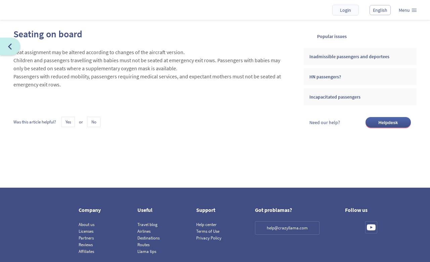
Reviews (86, 245)
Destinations (148, 238)
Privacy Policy (208, 238)
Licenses (86, 231)
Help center (206, 224)
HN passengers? (325, 77)
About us (86, 224)
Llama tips (146, 251)
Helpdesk (388, 122)
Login (345, 10)
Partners (86, 238)
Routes (143, 245)
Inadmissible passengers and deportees (349, 56)
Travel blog (147, 224)
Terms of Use (207, 231)
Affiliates (86, 251)
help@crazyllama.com (287, 228)
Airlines (143, 231)
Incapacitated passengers (334, 97)
